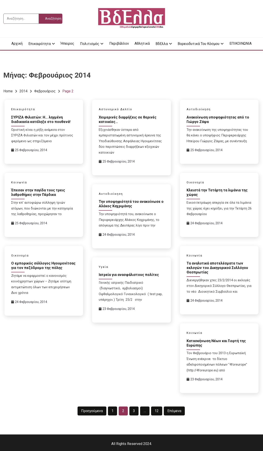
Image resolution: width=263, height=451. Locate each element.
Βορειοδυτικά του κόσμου (198, 44)
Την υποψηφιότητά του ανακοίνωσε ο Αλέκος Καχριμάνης (131, 203)
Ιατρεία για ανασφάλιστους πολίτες (129, 275)
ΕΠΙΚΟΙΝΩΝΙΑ (240, 43)
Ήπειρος (67, 43)
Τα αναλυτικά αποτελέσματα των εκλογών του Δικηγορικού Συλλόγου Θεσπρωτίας (217, 267)
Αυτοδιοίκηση (199, 109)
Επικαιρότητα (39, 44)
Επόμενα (174, 411)
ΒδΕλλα (162, 44)
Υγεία (103, 267)
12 (157, 411)
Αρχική (17, 43)
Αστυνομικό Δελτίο (115, 109)
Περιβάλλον (119, 43)
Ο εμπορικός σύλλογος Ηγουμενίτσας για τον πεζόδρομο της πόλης (43, 265)
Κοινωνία (19, 182)
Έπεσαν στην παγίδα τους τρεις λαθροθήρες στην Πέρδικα (38, 192)
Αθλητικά (142, 43)
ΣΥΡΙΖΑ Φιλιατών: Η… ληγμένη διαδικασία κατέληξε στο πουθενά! (40, 119)
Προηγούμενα (92, 411)
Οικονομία (195, 182)
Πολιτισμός (89, 44)
